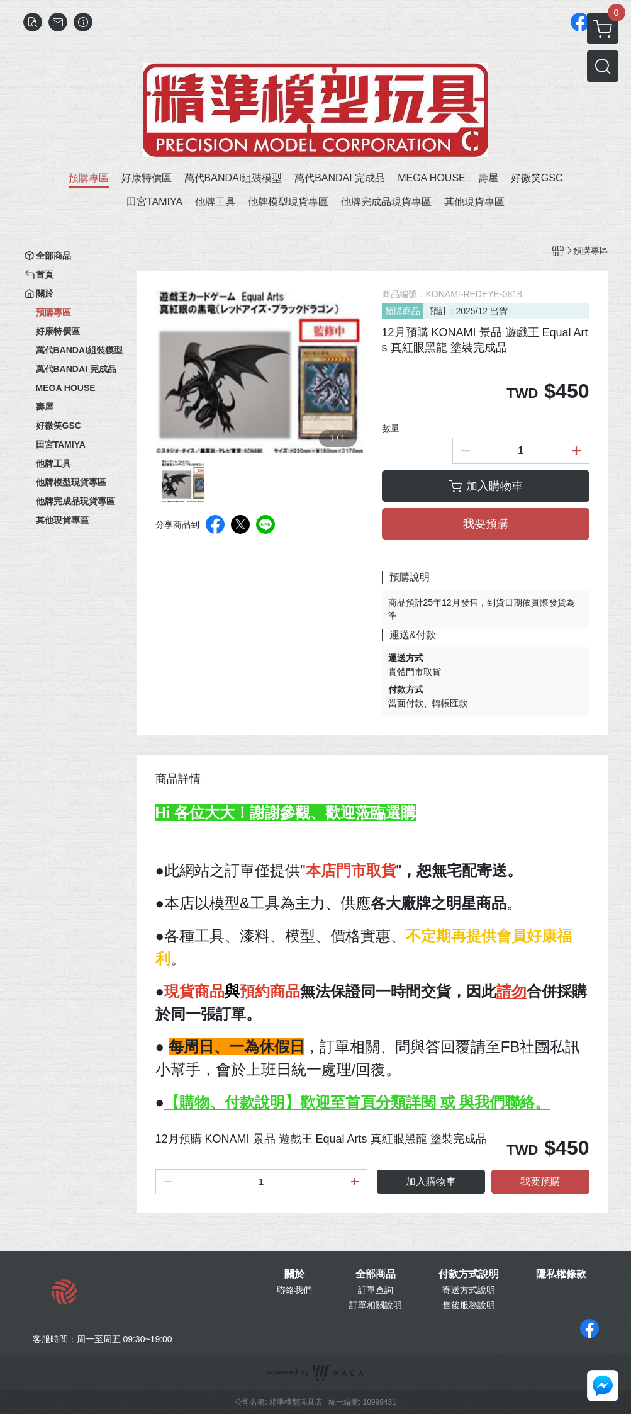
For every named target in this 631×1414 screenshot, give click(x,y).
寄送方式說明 (468, 1290)
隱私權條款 (561, 1274)
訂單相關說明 (375, 1305)
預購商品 (402, 311)
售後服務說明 (468, 1305)
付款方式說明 (468, 1274)
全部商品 (375, 1274)
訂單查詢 (375, 1290)
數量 (390, 428)
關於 (294, 1274)
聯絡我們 (294, 1290)
